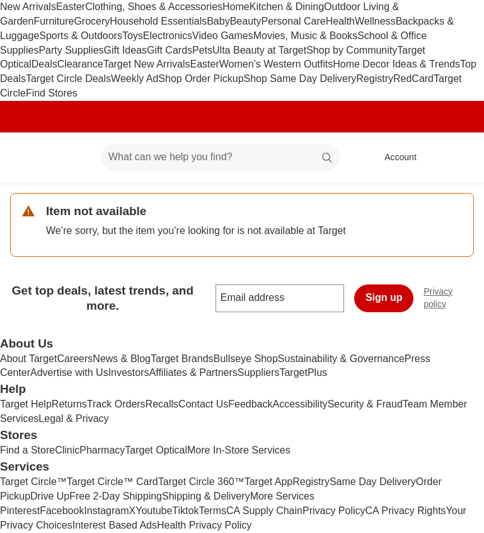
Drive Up (49, 496)
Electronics (167, 35)
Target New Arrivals (146, 64)
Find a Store (27, 450)
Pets (202, 50)
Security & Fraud (365, 404)
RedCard (413, 78)
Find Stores (52, 93)
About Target (28, 358)
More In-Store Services (239, 450)
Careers (75, 358)
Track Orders (116, 404)
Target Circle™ (33, 481)
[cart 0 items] (457, 158)
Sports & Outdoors (80, 35)
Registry (374, 78)
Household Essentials (158, 21)
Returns (69, 404)
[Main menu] (72, 158)
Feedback (250, 404)
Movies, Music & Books (305, 35)
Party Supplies (70, 50)
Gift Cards (169, 50)
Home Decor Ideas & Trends (396, 64)
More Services (282, 496)
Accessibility (299, 404)
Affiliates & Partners (193, 372)
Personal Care (293, 21)
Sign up (384, 297)
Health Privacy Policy (204, 525)
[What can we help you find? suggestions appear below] (220, 158)
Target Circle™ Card (112, 481)
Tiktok (185, 510)
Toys (132, 35)
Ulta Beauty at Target (259, 50)
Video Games (222, 35)
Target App (269, 481)
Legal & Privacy (73, 418)
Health (340, 21)
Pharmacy (102, 450)
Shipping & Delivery (206, 496)
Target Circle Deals (68, 78)
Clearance (80, 64)
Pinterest (20, 510)
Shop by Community (351, 50)
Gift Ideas (125, 50)
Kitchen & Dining (287, 6)
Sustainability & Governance (341, 358)
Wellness (375, 21)
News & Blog (122, 358)
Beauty (246, 21)
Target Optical (156, 450)
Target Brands (182, 358)
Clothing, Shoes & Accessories (153, 6)
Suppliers (259, 372)
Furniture (53, 21)
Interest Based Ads (114, 525)
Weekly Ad (134, 78)
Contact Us (203, 404)
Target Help (26, 404)
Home (236, 6)
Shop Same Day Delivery (300, 78)
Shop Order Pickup (200, 78)
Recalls (162, 404)
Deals (44, 64)
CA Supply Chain (264, 510)
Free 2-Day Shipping (115, 496)
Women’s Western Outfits (276, 64)
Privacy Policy (334, 510)
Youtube (153, 510)
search (328, 158)
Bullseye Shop (246, 358)
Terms (212, 510)
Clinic (67, 450)
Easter (70, 6)
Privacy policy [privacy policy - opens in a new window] (454, 297)
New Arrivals (28, 6)
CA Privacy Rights (406, 510)
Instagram (106, 510)
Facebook (62, 510)
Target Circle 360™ (201, 481)
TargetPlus (303, 372)
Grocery (92, 21)
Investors (128, 372)
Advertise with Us (69, 372)
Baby (218, 21)
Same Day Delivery (373, 481)
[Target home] (28, 158)
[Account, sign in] (394, 158)
